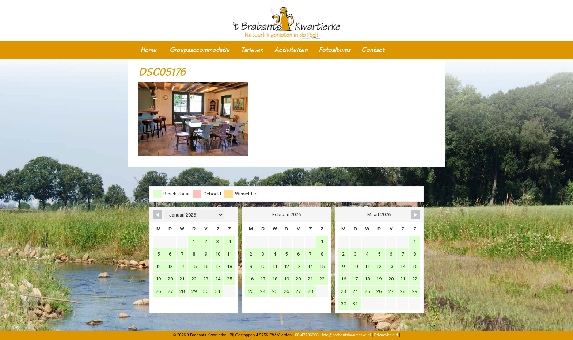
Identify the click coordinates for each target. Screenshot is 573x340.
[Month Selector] (194, 214)
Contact (372, 50)
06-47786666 (307, 335)
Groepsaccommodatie (200, 50)
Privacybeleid (386, 335)
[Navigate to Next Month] (415, 214)
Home (148, 50)
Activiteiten (291, 50)
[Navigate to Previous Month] (157, 214)
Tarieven (252, 50)
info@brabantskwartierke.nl (346, 335)
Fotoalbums (334, 50)
